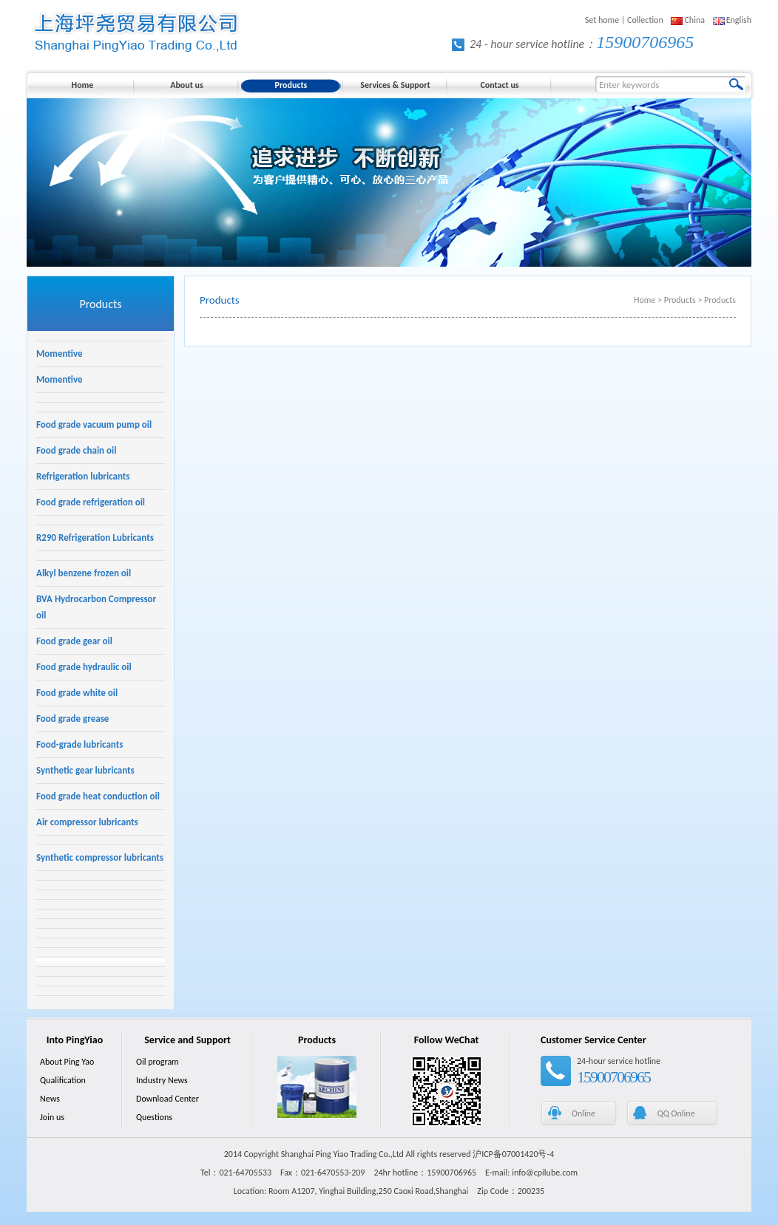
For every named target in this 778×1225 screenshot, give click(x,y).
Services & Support (395, 85)
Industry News (162, 1080)
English (738, 20)
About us (186, 85)
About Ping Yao (67, 1062)
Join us (52, 1117)
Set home (602, 20)
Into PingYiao (75, 1040)
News (50, 1098)
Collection (645, 20)
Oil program (157, 1062)
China (694, 20)
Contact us (499, 85)
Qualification (63, 1080)
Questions (154, 1117)
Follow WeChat (446, 1040)
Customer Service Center (593, 1040)
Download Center (167, 1098)
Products (291, 85)
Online (583, 1113)
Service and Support (187, 1040)
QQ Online (676, 1113)
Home (83, 85)
